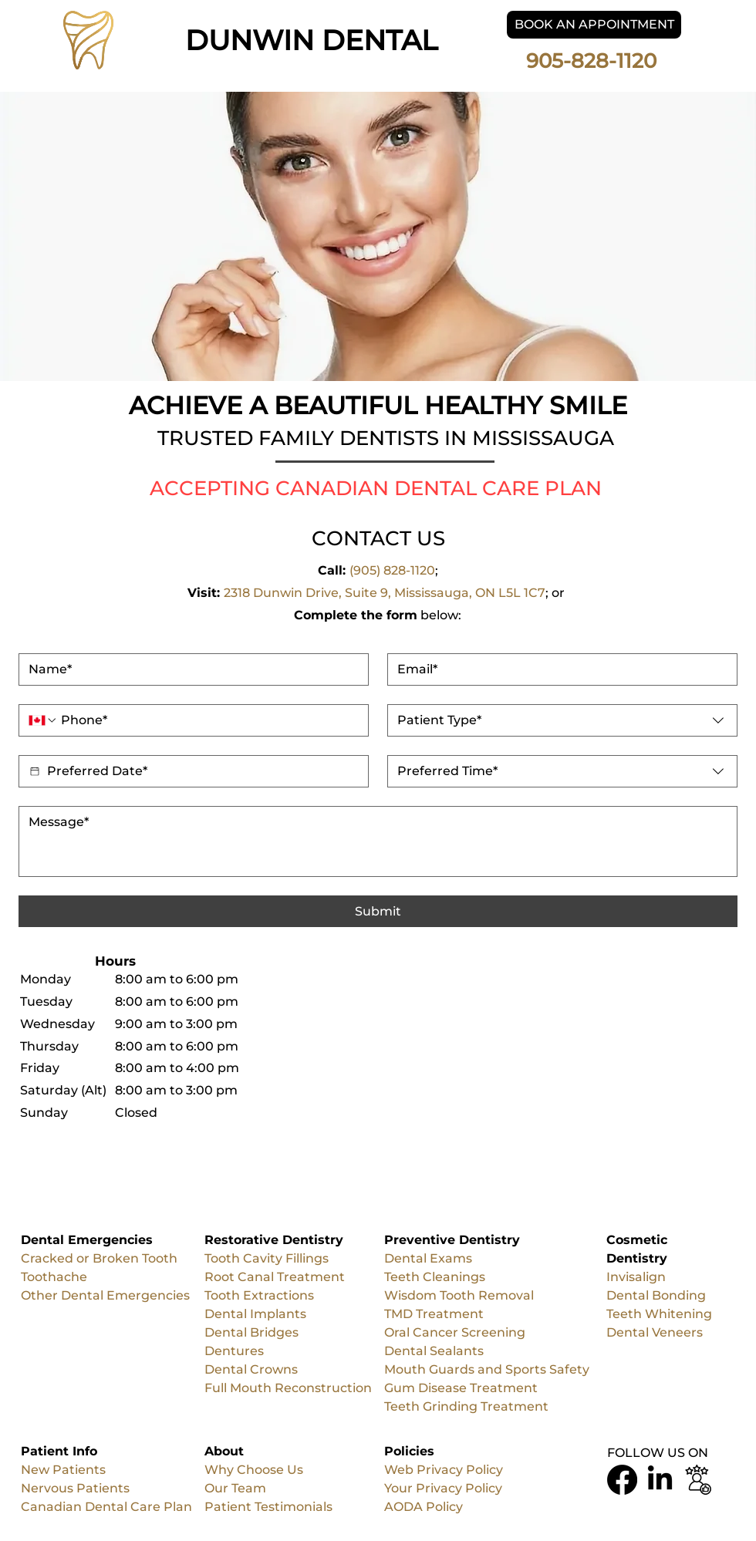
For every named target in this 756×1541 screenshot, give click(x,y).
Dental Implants (255, 1314)
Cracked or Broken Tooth (99, 1258)
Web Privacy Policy (443, 1469)
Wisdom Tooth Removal (459, 1295)
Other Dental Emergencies (105, 1295)
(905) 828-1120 (392, 570)
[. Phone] (208, 720)
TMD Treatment (434, 1314)
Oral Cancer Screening (454, 1332)
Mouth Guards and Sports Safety (488, 1369)
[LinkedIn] (660, 1480)
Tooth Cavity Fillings (266, 1258)
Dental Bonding (656, 1295)
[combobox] (562, 720)
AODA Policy (423, 1506)
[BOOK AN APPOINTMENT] (594, 25)
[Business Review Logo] (698, 1480)
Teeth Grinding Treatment (466, 1406)
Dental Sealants (435, 1351)
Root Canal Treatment (274, 1277)
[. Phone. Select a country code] (43, 720)
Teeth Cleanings (434, 1277)
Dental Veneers (654, 1332)
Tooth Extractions (259, 1295)
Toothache (54, 1277)
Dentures (234, 1351)
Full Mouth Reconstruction (288, 1388)
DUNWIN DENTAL (311, 40)
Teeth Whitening (659, 1314)
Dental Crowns (251, 1369)
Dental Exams (428, 1258)
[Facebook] (622, 1480)
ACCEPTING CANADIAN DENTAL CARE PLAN (376, 488)
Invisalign (636, 1277)
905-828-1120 (594, 61)
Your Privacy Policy (443, 1488)
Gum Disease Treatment (461, 1388)
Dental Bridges (253, 1332)
